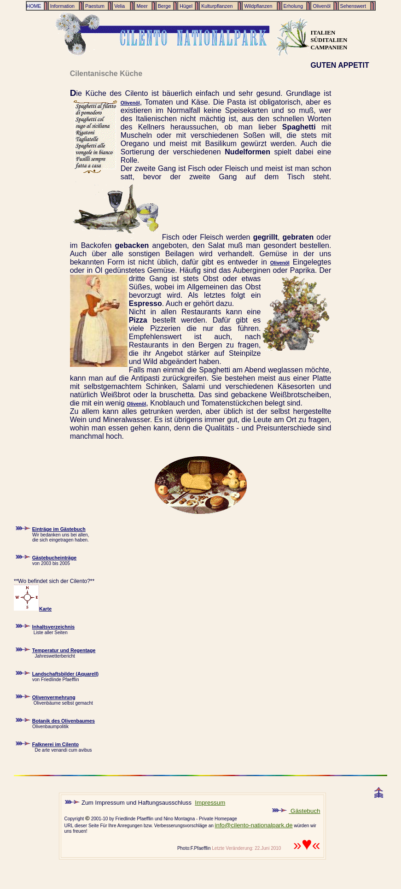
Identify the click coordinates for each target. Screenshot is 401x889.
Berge (164, 6)
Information (62, 6)
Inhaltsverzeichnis (53, 627)
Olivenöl (320, 6)
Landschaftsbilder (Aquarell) (65, 674)
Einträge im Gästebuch (59, 529)
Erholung (292, 6)
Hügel (185, 6)
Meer (142, 6)
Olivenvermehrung (54, 697)
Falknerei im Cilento (55, 744)
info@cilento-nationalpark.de (254, 825)
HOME (34, 6)
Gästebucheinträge (54, 557)
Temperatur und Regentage (64, 650)
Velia (120, 6)
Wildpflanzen (257, 6)
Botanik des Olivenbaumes (63, 721)
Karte (33, 609)
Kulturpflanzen (216, 6)
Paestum (94, 6)
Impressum (210, 802)
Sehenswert (352, 6)
